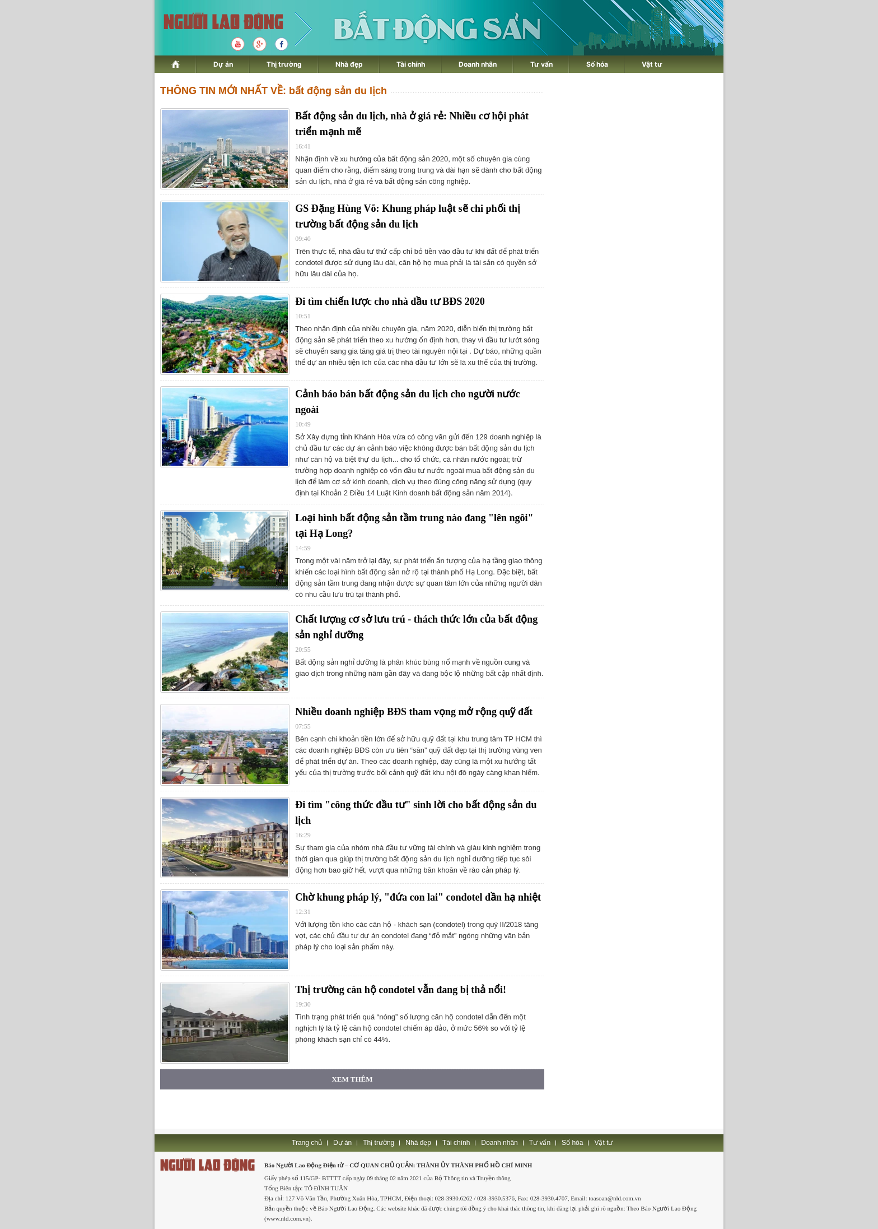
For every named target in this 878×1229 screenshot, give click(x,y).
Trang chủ (307, 1143)
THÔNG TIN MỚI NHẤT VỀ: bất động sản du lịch (273, 90)
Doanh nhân (478, 64)
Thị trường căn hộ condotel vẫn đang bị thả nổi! (400, 989)
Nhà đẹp (349, 64)
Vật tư (652, 64)
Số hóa (597, 64)
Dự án (223, 64)
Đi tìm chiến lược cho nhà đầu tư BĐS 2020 (390, 301)
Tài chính (410, 64)
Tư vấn (541, 64)
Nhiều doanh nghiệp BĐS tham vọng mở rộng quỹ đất (414, 711)
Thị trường (284, 64)
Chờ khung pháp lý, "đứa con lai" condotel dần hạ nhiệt (418, 897)
